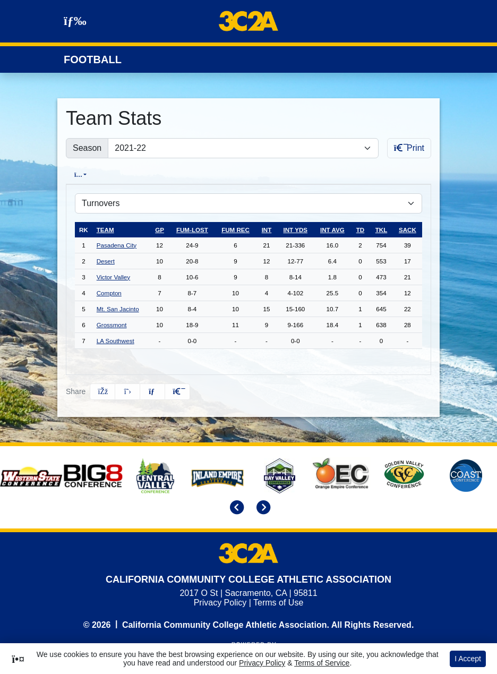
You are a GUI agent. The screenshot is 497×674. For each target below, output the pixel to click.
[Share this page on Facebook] (102, 391)
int (267, 229)
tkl (381, 229)
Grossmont (112, 324)
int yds (296, 229)
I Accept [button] (468, 658)
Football (93, 59)
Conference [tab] (136, 174)
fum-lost (192, 229)
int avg (332, 229)
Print (409, 147)
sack (407, 229)
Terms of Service (321, 663)
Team (105, 229)
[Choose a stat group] (248, 203)
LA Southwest (115, 340)
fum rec (235, 229)
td (360, 229)
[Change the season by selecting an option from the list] (243, 148)
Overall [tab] (84, 174)
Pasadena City (116, 244)
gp (159, 229)
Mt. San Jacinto (118, 308)
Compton (109, 292)
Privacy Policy (220, 602)
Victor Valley (113, 276)
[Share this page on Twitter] (127, 391)
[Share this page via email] (152, 391)
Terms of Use (278, 602)
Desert (106, 260)
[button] (177, 391)
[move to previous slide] (235, 508)
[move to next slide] (262, 508)
